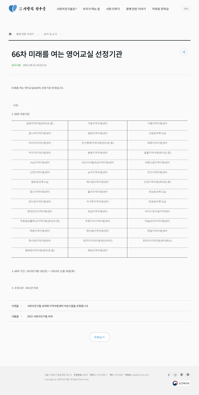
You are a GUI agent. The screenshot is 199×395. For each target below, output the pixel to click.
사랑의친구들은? (67, 9)
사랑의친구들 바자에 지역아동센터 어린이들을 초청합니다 (57, 306)
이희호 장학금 (160, 9)
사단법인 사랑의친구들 (27, 9)
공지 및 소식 (51, 34)
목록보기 (99, 337)
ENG (186, 8)
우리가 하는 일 (91, 9)
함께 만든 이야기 (136, 9)
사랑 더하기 (113, 9)
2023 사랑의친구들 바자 (40, 316)
